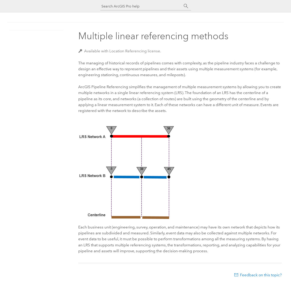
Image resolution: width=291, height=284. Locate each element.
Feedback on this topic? (261, 275)
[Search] (186, 6)
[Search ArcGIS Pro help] (141, 6)
